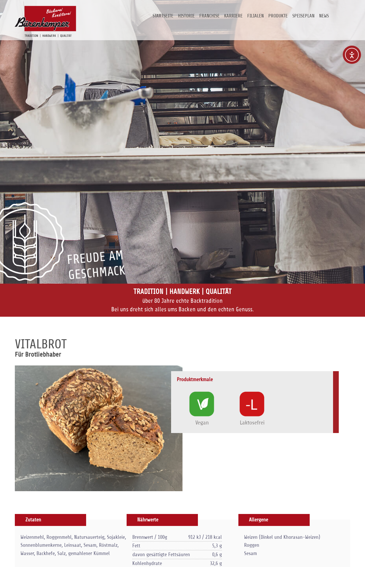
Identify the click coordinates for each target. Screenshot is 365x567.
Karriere (233, 16)
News (324, 16)
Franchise (209, 16)
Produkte (278, 16)
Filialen (255, 16)
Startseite (163, 16)
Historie (186, 16)
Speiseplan (303, 16)
